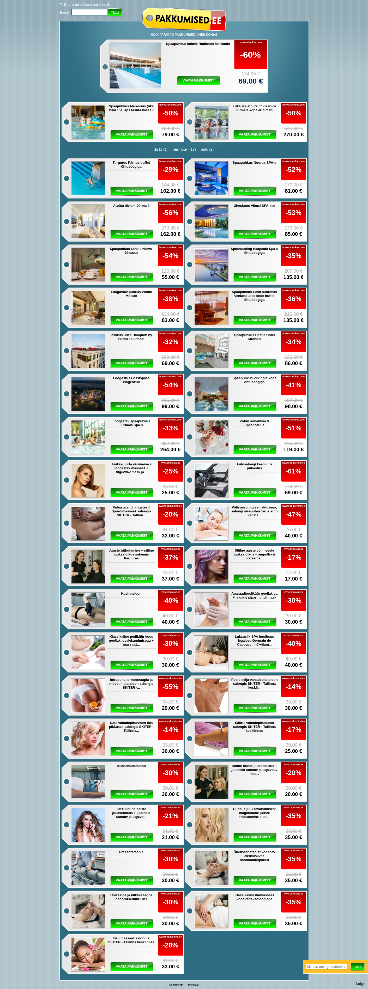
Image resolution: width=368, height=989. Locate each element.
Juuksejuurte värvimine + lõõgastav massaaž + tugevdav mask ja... (131, 468)
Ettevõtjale (192, 985)
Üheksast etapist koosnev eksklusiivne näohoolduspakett (254, 856)
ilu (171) (161, 149)
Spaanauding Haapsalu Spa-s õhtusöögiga (254, 251)
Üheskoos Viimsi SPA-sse (254, 206)
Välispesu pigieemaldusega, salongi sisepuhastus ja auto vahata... (254, 511)
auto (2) (207, 149)
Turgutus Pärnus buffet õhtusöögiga (131, 164)
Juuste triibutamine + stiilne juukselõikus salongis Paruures (131, 554)
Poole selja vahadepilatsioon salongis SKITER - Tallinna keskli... (254, 683)
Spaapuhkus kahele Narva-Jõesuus (131, 251)
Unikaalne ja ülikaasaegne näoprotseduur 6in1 (131, 897)
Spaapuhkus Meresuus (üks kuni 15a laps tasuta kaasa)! (131, 108)
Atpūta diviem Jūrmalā (131, 206)
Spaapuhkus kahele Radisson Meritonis (198, 44)
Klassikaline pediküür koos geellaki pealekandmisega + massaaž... (131, 640)
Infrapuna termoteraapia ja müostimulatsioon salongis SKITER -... (131, 683)
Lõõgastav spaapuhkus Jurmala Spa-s (131, 423)
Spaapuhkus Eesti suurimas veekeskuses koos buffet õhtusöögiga (254, 296)
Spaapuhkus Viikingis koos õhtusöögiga (254, 380)
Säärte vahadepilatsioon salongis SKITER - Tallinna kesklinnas (254, 727)
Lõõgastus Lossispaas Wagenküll (131, 380)
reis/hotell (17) (184, 149)
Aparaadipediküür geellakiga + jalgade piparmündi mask (254, 595)
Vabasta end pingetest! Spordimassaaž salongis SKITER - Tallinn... (131, 511)
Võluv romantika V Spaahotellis (254, 423)
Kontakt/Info (176, 985)
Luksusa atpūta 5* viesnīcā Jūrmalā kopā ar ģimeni (254, 108)
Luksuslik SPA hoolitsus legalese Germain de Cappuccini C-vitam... (254, 640)
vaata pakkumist (198, 80)
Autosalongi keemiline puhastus (255, 466)
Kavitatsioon (131, 593)
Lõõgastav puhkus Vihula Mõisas (131, 294)
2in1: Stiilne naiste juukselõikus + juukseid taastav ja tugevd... (131, 813)
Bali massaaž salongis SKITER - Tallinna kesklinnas (131, 940)
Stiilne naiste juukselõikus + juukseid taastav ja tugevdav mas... (254, 770)
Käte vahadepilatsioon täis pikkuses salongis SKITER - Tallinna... (131, 727)
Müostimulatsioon (131, 766)
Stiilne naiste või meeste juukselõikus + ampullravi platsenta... (254, 554)
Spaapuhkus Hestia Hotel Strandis (254, 337)
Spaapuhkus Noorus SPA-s (254, 163)
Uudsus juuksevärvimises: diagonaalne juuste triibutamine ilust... (254, 813)
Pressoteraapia (131, 852)
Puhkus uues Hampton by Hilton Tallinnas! (131, 337)
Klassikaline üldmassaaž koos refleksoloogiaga (254, 897)
